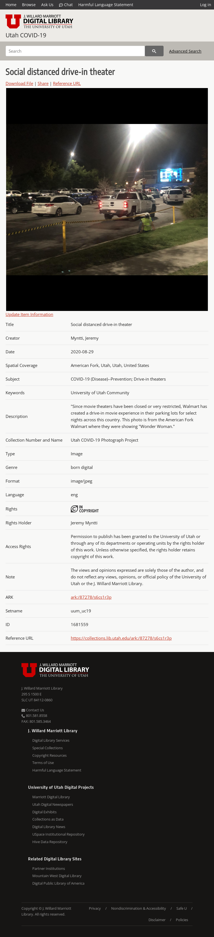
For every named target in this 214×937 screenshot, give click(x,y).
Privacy (95, 908)
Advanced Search (185, 51)
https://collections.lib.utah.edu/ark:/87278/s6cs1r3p (121, 638)
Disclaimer (157, 919)
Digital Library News (48, 826)
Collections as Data (48, 819)
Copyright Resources (49, 755)
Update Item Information (29, 314)
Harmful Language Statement (105, 4)
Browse (29, 4)
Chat (66, 5)
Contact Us (32, 709)
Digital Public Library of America (58, 883)
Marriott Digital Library (51, 796)
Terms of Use (43, 762)
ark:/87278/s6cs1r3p (91, 597)
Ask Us (47, 4)
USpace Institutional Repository (58, 834)
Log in (205, 4)
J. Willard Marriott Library (42, 688)
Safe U (181, 908)
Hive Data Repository (49, 841)
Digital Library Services (50, 740)
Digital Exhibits (44, 811)
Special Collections (47, 747)
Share (43, 83)
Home (11, 4)
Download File (19, 83)
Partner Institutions (48, 868)
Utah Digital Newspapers (52, 804)
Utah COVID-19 (26, 35)
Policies (182, 919)
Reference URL (67, 83)
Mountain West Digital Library (57, 875)
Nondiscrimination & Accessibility (138, 908)
